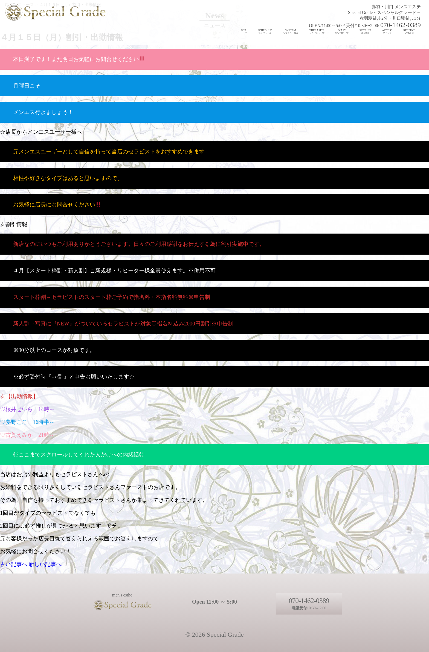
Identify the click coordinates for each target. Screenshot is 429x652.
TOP (243, 32)
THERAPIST (316, 32)
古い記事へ (13, 564)
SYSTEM (290, 32)
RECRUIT (365, 32)
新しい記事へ (45, 564)
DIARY (342, 32)
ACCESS (387, 32)
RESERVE (409, 32)
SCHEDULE (265, 32)
